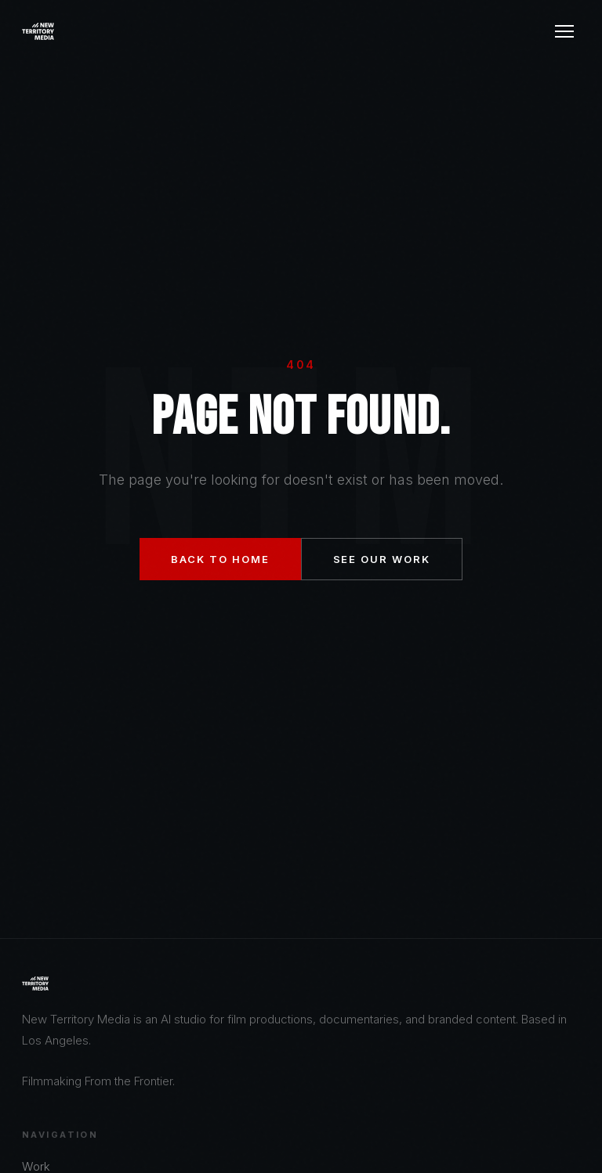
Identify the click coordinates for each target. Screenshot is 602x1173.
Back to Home (220, 559)
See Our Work (381, 559)
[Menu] (564, 31)
